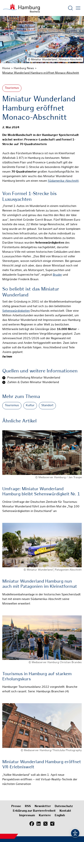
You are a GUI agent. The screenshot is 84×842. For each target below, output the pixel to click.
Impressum (27, 815)
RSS (28, 806)
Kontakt (65, 811)
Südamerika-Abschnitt (63, 181)
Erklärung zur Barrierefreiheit (34, 811)
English (60, 815)
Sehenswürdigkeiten (16, 311)
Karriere (45, 815)
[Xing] (52, 824)
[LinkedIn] (39, 824)
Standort (47, 405)
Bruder (57, 275)
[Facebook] (32, 824)
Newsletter (43, 806)
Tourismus (12, 88)
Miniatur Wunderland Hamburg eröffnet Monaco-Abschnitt (40, 73)
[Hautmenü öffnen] (78, 8)
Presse (16, 806)
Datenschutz (64, 806)
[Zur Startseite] (21, 8)
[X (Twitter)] (45, 824)
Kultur (30, 405)
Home (6, 68)
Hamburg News (24, 68)
